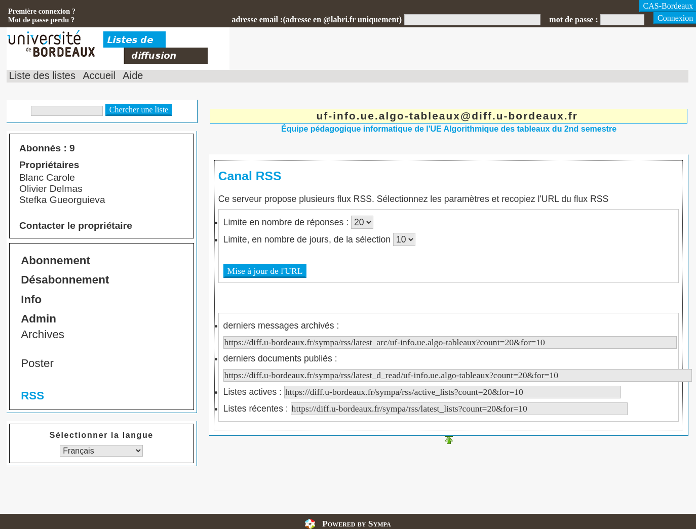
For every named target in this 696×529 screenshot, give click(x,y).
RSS (32, 395)
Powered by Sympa (356, 523)
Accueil (99, 75)
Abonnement (55, 260)
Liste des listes (42, 75)
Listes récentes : (425, 408)
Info (31, 299)
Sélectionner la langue (101, 435)
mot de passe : (573, 19)
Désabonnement (65, 279)
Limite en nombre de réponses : (287, 222)
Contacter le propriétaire (75, 225)
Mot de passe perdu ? (41, 20)
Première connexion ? (41, 11)
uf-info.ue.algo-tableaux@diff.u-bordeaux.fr (446, 115)
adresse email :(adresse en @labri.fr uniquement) (316, 19)
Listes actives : (422, 392)
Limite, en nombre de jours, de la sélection (308, 239)
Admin (38, 318)
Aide (133, 75)
